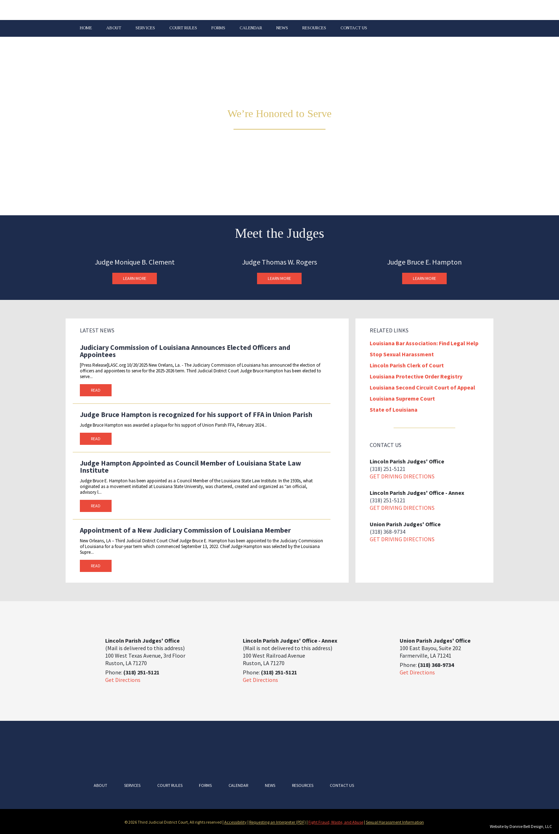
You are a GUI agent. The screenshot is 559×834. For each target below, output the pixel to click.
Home (86, 28)
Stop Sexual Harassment (402, 354)
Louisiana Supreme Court (402, 398)
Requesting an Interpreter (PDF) (277, 822)
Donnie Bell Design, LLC (530, 826)
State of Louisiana (393, 409)
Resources (314, 28)
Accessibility (235, 822)
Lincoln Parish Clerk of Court (407, 365)
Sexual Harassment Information (395, 822)
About (113, 28)
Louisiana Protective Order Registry (416, 376)
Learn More (134, 278)
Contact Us (353, 28)
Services (145, 28)
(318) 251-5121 (387, 468)
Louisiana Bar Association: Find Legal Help (424, 343)
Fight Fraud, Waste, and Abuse (335, 822)
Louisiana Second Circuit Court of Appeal (422, 387)
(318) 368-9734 (387, 531)
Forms (218, 28)
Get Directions (122, 679)
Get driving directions (402, 476)
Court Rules (183, 28)
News (282, 28)
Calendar (251, 28)
